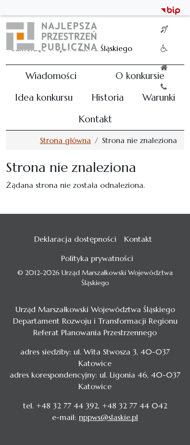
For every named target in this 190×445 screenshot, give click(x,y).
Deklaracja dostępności (75, 239)
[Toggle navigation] (170, 36)
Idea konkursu (44, 97)
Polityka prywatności (97, 258)
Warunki (158, 97)
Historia (107, 97)
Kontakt (95, 119)
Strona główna (65, 140)
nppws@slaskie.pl (108, 417)
